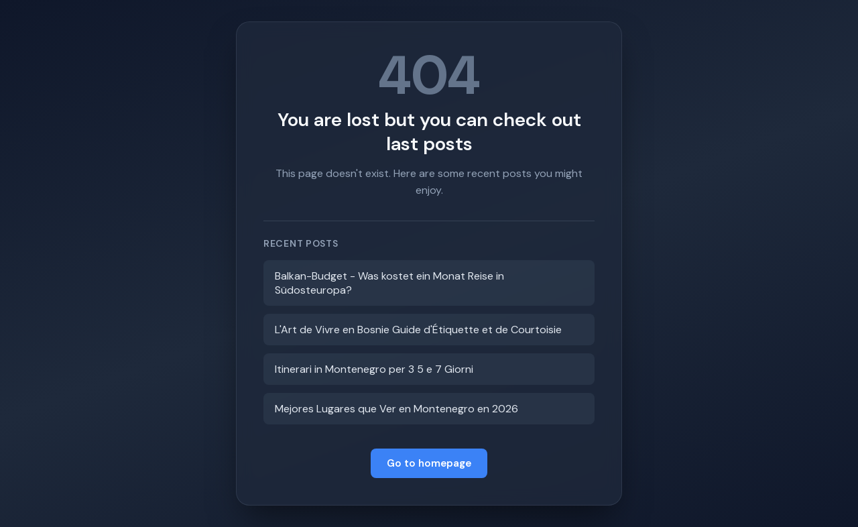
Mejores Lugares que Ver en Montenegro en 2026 (396, 409)
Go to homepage (429, 463)
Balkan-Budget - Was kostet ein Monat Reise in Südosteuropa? (389, 283)
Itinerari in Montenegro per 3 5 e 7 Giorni (374, 369)
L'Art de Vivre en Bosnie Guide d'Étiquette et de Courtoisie (418, 330)
